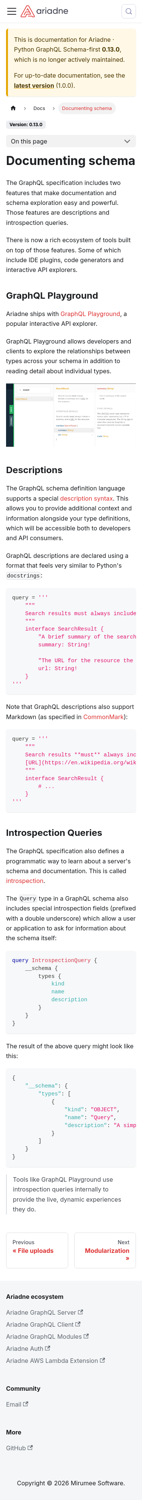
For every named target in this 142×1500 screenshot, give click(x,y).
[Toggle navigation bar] (11, 11)
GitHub (19, 1448)
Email (17, 1404)
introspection (25, 880)
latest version (34, 85)
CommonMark (103, 717)
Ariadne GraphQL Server (44, 1312)
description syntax (86, 498)
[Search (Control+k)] (129, 11)
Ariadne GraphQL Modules (47, 1336)
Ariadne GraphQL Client (43, 1324)
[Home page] (13, 108)
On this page (29, 141)
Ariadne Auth (28, 1348)
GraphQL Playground (90, 314)
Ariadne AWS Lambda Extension (55, 1360)
